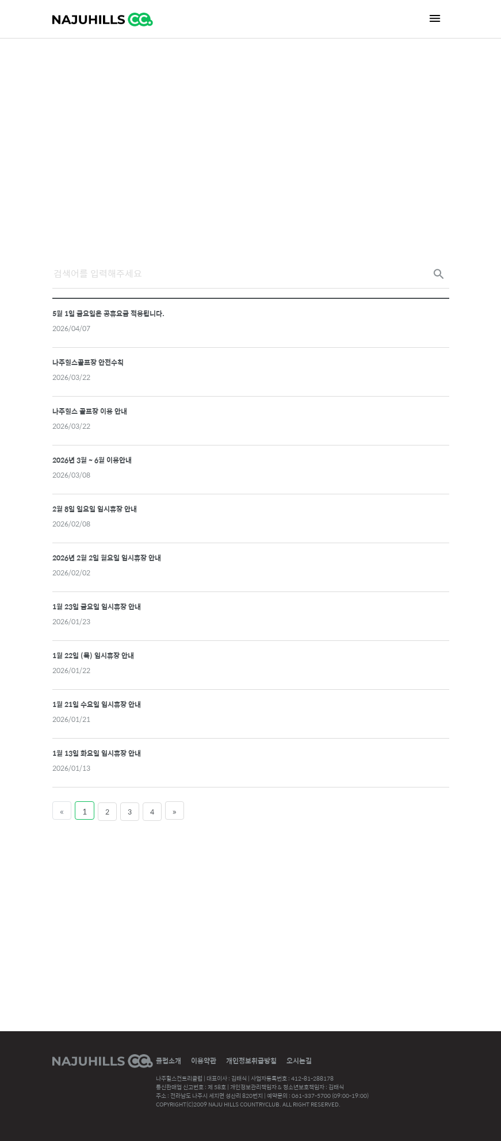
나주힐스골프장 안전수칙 (88, 362)
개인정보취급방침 (251, 1060)
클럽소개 (168, 1060)
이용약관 (203, 1060)
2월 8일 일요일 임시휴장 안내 (94, 509)
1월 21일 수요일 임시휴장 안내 (96, 704)
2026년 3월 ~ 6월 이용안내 (92, 460)
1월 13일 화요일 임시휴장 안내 (96, 753)
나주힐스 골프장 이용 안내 (89, 411)
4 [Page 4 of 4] (152, 811)
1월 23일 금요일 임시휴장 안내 (96, 606)
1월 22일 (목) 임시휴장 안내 (93, 655)
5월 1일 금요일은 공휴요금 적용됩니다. (108, 313)
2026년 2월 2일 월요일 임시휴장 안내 (106, 557)
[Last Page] (174, 810)
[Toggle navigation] (434, 18)
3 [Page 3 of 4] (130, 811)
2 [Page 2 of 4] (107, 811)
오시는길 (299, 1060)
